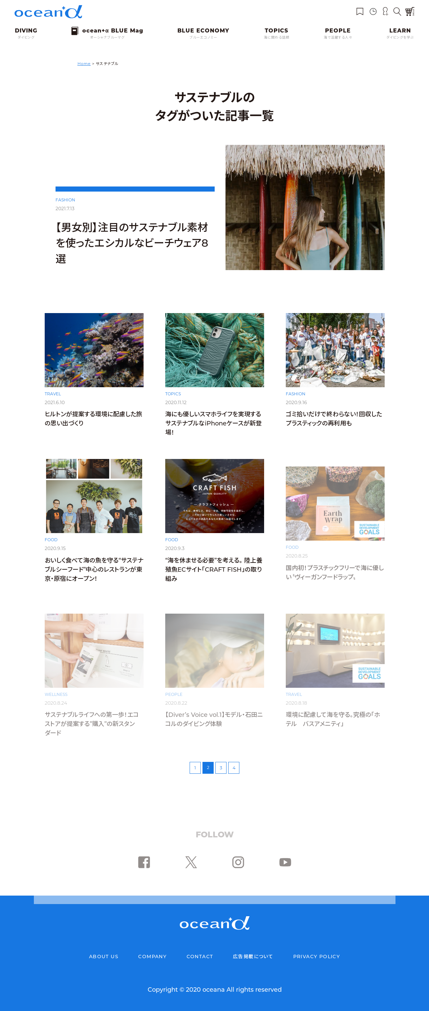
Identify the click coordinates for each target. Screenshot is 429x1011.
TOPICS (173, 400)
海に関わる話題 (276, 37)
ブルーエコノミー (203, 37)
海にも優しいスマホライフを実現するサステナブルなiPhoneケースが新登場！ (213, 430)
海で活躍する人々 (338, 37)
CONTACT (200, 956)
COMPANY (152, 956)
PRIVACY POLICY (316, 956)
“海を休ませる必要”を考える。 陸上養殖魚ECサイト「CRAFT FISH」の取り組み (213, 578)
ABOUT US (104, 956)
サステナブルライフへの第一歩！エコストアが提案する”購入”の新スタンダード (92, 724)
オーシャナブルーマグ (107, 37)
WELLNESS (56, 694)
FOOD (51, 547)
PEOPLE (174, 694)
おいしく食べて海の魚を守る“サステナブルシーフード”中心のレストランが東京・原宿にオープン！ (94, 577)
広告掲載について (253, 956)
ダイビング (26, 37)
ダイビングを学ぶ (400, 37)
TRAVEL (53, 400)
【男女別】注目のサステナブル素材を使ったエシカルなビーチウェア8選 (132, 243)
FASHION (65, 199)
